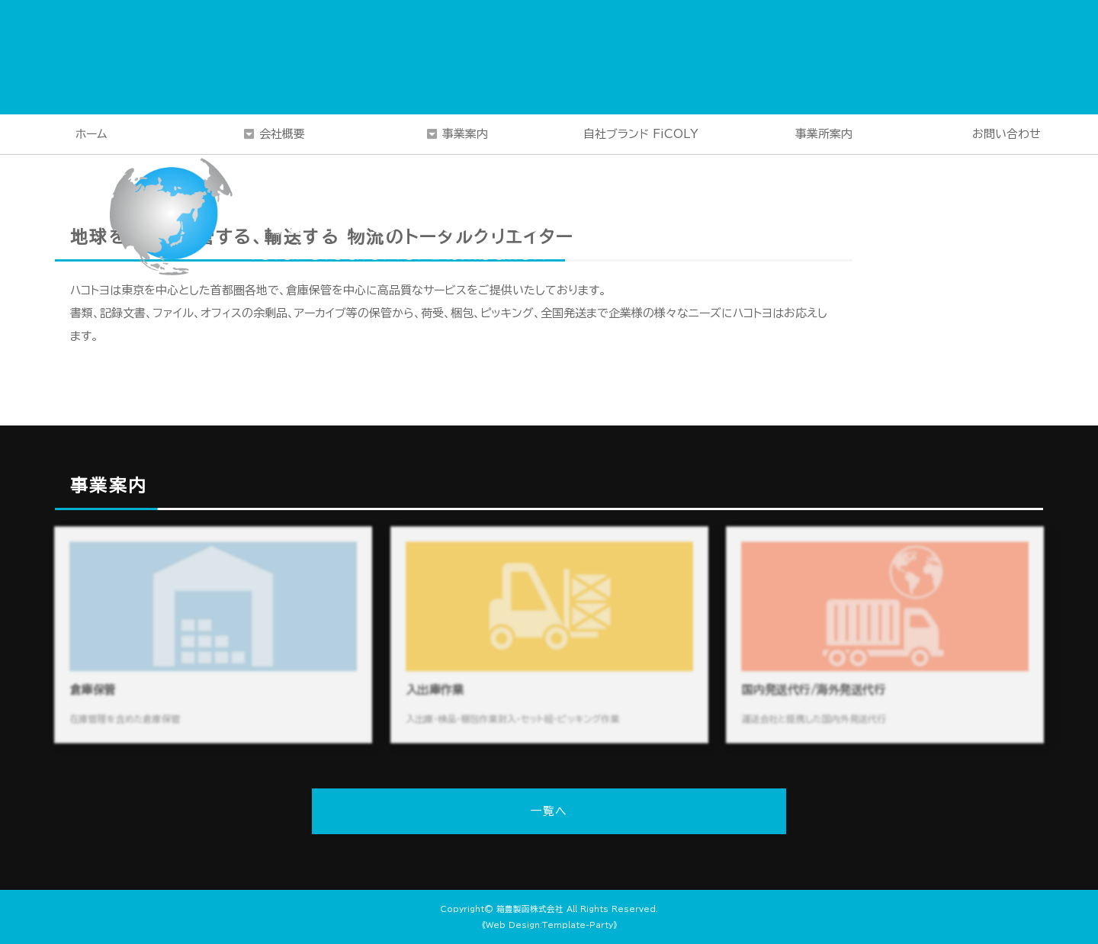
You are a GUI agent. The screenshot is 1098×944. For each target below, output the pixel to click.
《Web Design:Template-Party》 (549, 925)
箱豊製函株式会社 (529, 909)
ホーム (91, 134)
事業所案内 (823, 134)
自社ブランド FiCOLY (640, 134)
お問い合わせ (1006, 134)
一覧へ (549, 811)
